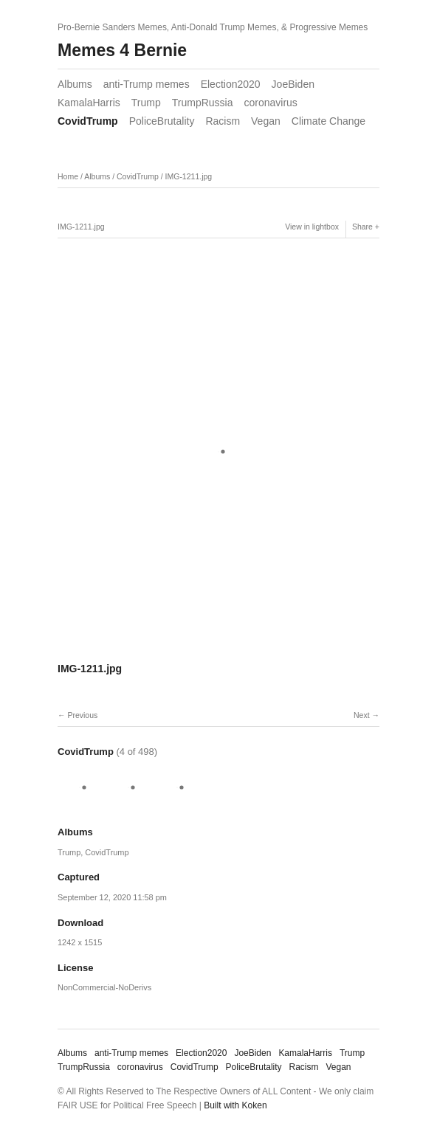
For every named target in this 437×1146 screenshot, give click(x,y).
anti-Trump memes (146, 84)
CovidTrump (88, 121)
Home (68, 176)
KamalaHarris (89, 102)
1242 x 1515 (80, 942)
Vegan (266, 121)
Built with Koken (235, 1105)
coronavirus (270, 102)
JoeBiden (293, 84)
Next (362, 715)
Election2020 (231, 84)
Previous (82, 715)
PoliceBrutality (162, 121)
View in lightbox (312, 226)
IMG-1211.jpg (189, 176)
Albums (75, 84)
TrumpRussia (202, 102)
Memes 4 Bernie (122, 50)
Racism (222, 121)
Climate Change (328, 121)
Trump (146, 102)
